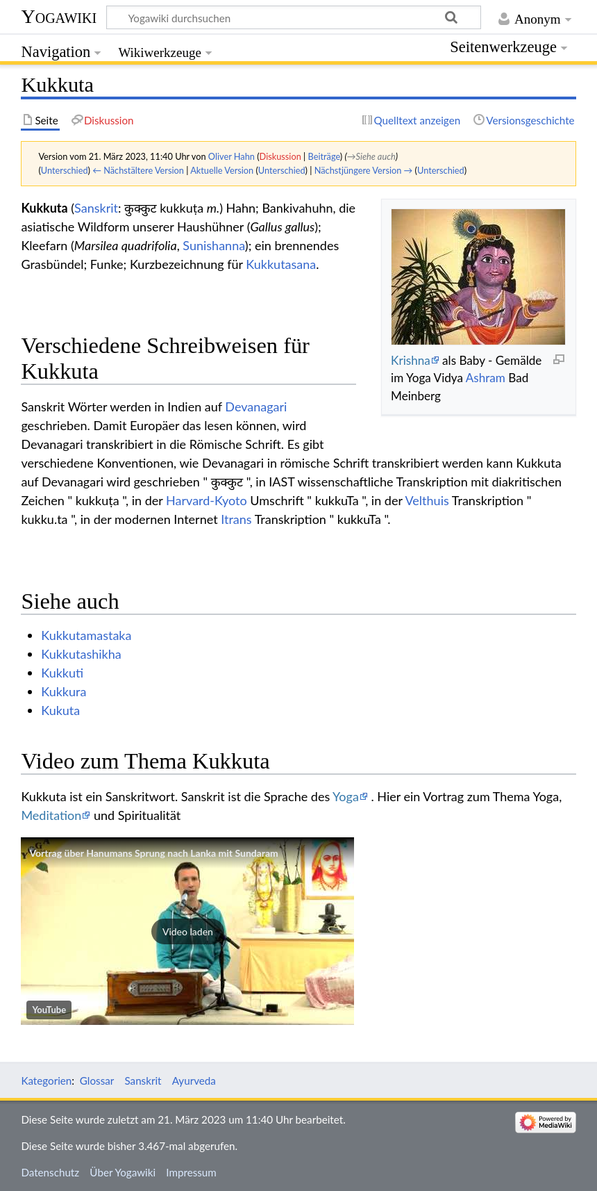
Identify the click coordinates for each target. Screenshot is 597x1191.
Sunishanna (214, 245)
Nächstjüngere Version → (363, 170)
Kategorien (46, 1080)
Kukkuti (62, 672)
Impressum (191, 1172)
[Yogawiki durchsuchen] (293, 17)
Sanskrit (96, 207)
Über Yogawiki (122, 1172)
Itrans (236, 519)
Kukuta (60, 710)
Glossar (97, 1080)
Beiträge (324, 156)
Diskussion (280, 156)
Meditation (51, 815)
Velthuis (427, 500)
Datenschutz (50, 1172)
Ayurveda (194, 1080)
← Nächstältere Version (138, 170)
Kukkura (63, 691)
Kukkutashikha (81, 654)
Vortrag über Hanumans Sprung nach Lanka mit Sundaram (153, 853)
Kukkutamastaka (86, 635)
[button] (187, 931)
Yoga (346, 796)
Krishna (410, 360)
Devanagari (256, 406)
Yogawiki (58, 16)
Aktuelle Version (221, 170)
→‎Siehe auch (371, 156)
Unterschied (64, 170)
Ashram (485, 377)
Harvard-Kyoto (206, 500)
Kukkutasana (281, 264)
